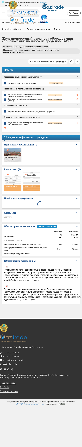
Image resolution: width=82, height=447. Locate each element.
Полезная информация (38, 29)
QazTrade (4, 387)
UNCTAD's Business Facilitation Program (30, 404)
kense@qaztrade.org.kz (13, 360)
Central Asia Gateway (12, 29)
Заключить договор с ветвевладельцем (22, 83)
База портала (21, 22)
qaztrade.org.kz (9, 364)
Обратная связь (72, 22)
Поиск (73, 13)
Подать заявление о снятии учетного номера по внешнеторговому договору (25, 123)
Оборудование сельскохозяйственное (31, 46)
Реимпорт (7, 46)
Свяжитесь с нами (9, 391)
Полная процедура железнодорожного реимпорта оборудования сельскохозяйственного (31, 51)
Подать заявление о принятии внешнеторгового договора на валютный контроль (25, 95)
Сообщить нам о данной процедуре (48, 61)
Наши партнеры (8, 383)
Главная (6, 22)
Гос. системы (38, 22)
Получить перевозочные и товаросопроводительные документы (31, 111)
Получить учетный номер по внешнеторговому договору (25, 99)
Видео (57, 29)
